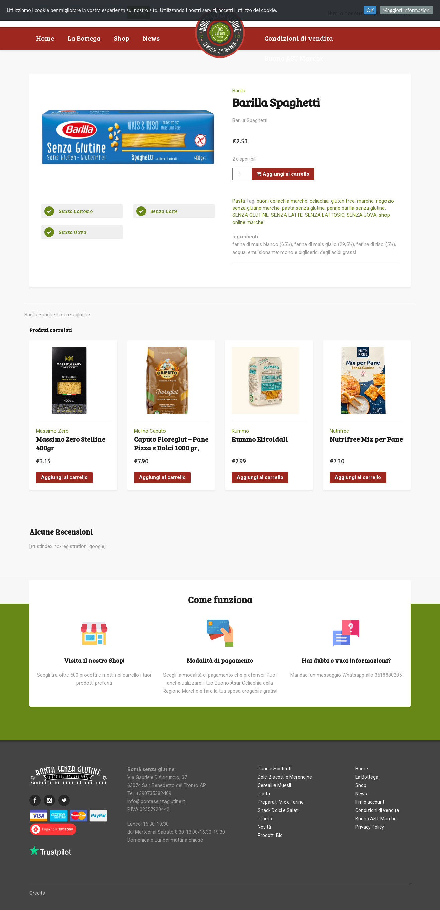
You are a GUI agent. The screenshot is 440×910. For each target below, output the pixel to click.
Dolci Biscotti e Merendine (285, 777)
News (151, 38)
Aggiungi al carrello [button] (64, 477)
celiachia (319, 201)
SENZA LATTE (287, 215)
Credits (37, 893)
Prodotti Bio (270, 835)
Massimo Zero (52, 431)
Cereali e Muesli (274, 785)
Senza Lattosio (76, 211)
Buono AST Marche (294, 58)
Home (45, 38)
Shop (121, 38)
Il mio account (369, 802)
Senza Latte (164, 211)
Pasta (238, 201)
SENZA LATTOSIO (324, 215)
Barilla (238, 91)
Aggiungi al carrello (283, 174)
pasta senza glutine (303, 208)
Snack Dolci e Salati (278, 810)
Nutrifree (339, 431)
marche (365, 201)
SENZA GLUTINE (250, 215)
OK (370, 10)
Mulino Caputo (150, 431)
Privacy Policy (369, 827)
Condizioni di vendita (298, 38)
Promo (265, 818)
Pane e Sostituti (274, 768)
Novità (264, 827)
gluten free (343, 201)
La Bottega (84, 38)
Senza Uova (72, 232)
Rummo (240, 431)
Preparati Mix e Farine (281, 802)
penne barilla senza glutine (356, 208)
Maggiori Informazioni (406, 10)
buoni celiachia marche (282, 201)
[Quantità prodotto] (241, 174)
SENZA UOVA (361, 215)
